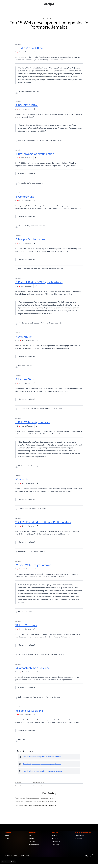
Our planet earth (57, 841)
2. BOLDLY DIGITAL (26, 105)
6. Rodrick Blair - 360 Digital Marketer (39, 282)
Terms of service (25, 855)
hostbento (55, 838)
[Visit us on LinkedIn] (91, 855)
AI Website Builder (34, 844)
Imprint (16, 855)
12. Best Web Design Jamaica (33, 565)
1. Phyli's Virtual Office (29, 48)
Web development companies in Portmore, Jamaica (42, 771)
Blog (30, 835)
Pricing (7, 835)
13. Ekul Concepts (26, 625)
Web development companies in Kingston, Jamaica (42, 764)
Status (7, 838)
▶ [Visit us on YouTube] (87, 855)
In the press (55, 844)
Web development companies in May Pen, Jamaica (42, 757)
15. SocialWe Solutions (29, 711)
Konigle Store (79, 838)
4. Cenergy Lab (24, 196)
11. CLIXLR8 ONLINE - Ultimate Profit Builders (43, 522)
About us (54, 835)
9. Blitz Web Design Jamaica (32, 422)
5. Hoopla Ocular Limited (30, 239)
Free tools (32, 841)
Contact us (8, 855)
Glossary (31, 838)
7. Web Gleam (23, 336)
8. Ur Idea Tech (24, 379)
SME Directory (79, 835)
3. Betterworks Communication (34, 154)
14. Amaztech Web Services (32, 668)
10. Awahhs (22, 479)
